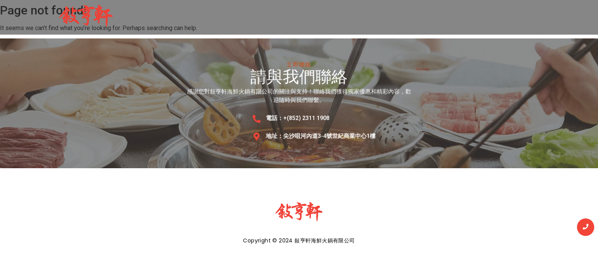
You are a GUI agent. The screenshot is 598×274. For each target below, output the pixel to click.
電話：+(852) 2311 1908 (297, 117)
